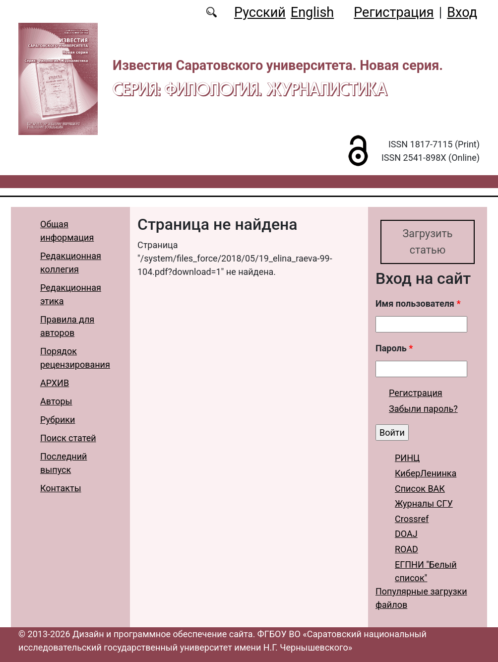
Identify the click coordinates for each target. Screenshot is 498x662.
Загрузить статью (427, 241)
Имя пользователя (418, 304)
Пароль (394, 348)
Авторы (56, 401)
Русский (260, 12)
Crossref (412, 519)
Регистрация (394, 12)
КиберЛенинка (425, 473)
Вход (462, 12)
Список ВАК (420, 488)
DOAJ (406, 534)
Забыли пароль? (423, 408)
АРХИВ (54, 383)
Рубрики (57, 419)
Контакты (60, 488)
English (312, 12)
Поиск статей (68, 438)
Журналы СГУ (424, 503)
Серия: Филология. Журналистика (250, 88)
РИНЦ (407, 458)
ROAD (406, 549)
